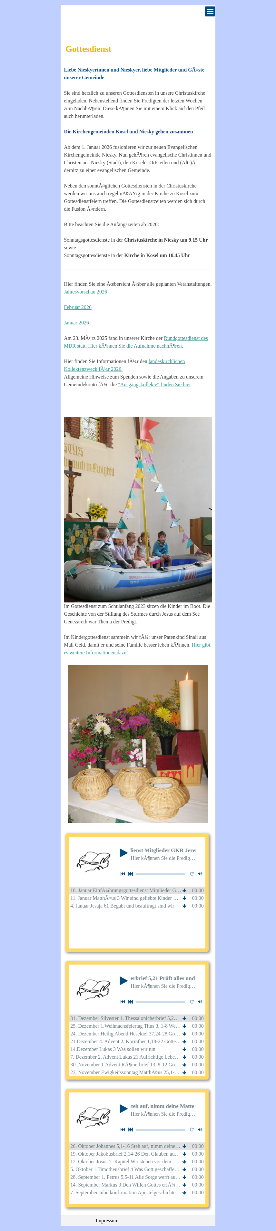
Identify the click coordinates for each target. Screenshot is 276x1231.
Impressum (106, 1220)
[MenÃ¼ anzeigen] (210, 11)
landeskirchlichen (167, 361)
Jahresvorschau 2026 (85, 291)
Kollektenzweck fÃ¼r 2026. (93, 369)
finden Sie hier (176, 384)
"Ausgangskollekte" (139, 384)
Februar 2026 (78, 307)
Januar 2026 (76, 322)
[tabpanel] (138, 357)
